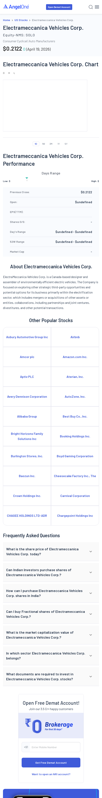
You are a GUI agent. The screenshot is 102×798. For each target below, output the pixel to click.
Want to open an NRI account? (51, 774)
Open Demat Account (59, 7)
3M (51, 143)
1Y (59, 143)
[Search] (91, 7)
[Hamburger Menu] (97, 7)
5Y (66, 143)
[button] (51, 551)
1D (36, 143)
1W (43, 143)
